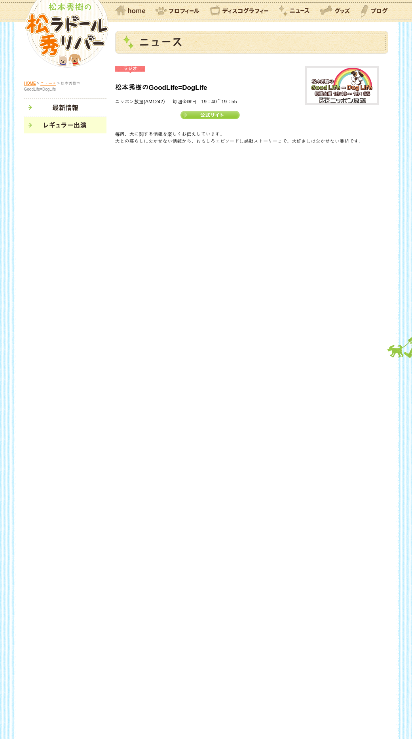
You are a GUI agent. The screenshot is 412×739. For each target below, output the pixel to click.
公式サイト (210, 115)
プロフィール (178, 11)
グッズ (335, 11)
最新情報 (65, 107)
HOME (30, 83)
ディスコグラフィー (239, 11)
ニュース (294, 11)
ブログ (374, 11)
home (130, 11)
